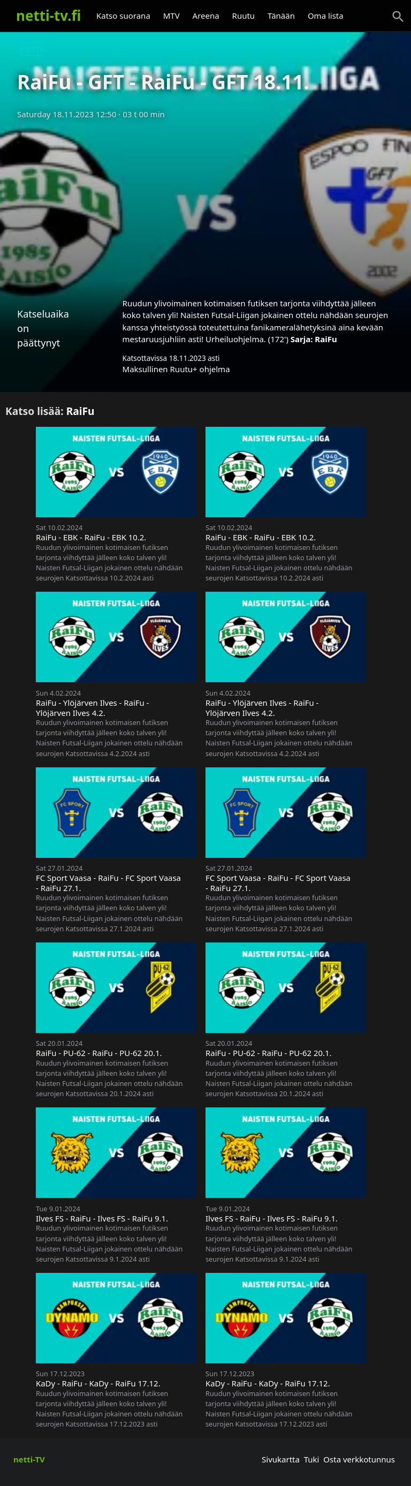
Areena (206, 15)
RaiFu (326, 339)
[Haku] (398, 16)
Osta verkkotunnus (359, 1459)
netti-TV (29, 1459)
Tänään (281, 15)
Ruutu (243, 15)
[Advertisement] (205, 205)
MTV (171, 15)
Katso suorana (123, 15)
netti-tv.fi (48, 15)
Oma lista (326, 15)
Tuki (311, 1459)
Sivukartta (281, 1459)
